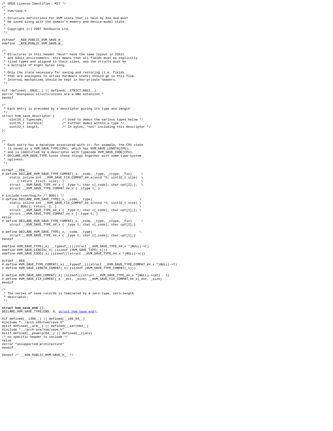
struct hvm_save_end (76, 373)
